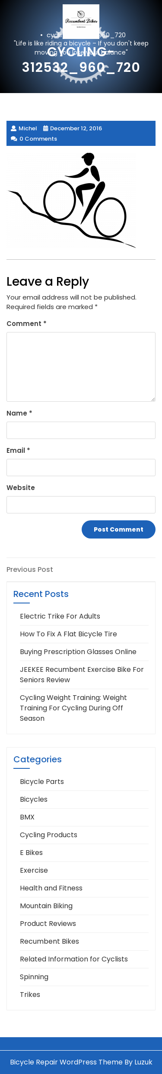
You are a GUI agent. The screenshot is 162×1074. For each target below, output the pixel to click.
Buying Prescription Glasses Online (78, 652)
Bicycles (34, 799)
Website (20, 487)
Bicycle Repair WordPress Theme (66, 1062)
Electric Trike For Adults (60, 616)
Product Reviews (48, 924)
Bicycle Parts (42, 782)
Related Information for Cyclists (74, 959)
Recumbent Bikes (49, 941)
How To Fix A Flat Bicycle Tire (68, 634)
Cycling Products (48, 835)
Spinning (34, 977)
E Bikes (31, 853)
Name (19, 413)
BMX (27, 817)
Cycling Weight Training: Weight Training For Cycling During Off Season (73, 708)
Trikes (30, 995)
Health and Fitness (51, 888)
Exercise (34, 870)
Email (18, 450)
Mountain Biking (46, 906)
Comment (26, 323)
